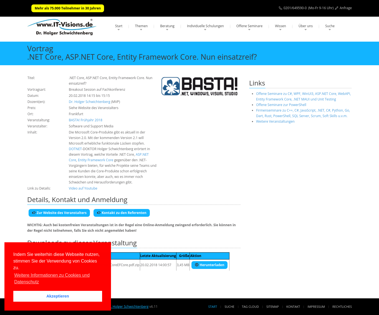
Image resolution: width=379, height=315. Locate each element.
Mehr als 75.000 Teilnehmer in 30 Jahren (68, 8)
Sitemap (272, 306)
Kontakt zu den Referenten (121, 212)
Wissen (280, 26)
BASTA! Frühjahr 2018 (85, 120)
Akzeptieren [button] (57, 296)
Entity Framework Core (95, 160)
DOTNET (75, 149)
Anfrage (346, 8)
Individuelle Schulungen (205, 26)
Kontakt (293, 306)
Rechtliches (342, 306)
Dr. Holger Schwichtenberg (89, 101)
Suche (330, 26)
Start (119, 26)
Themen (141, 26)
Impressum (316, 306)
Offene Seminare (249, 26)
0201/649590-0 (295, 8)
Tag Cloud (250, 306)
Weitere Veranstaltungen (275, 121)
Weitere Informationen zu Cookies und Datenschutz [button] (52, 278)
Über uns (306, 26)
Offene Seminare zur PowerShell (281, 104)
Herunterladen (209, 265)
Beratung (167, 26)
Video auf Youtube (83, 188)
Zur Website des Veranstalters (59, 212)
